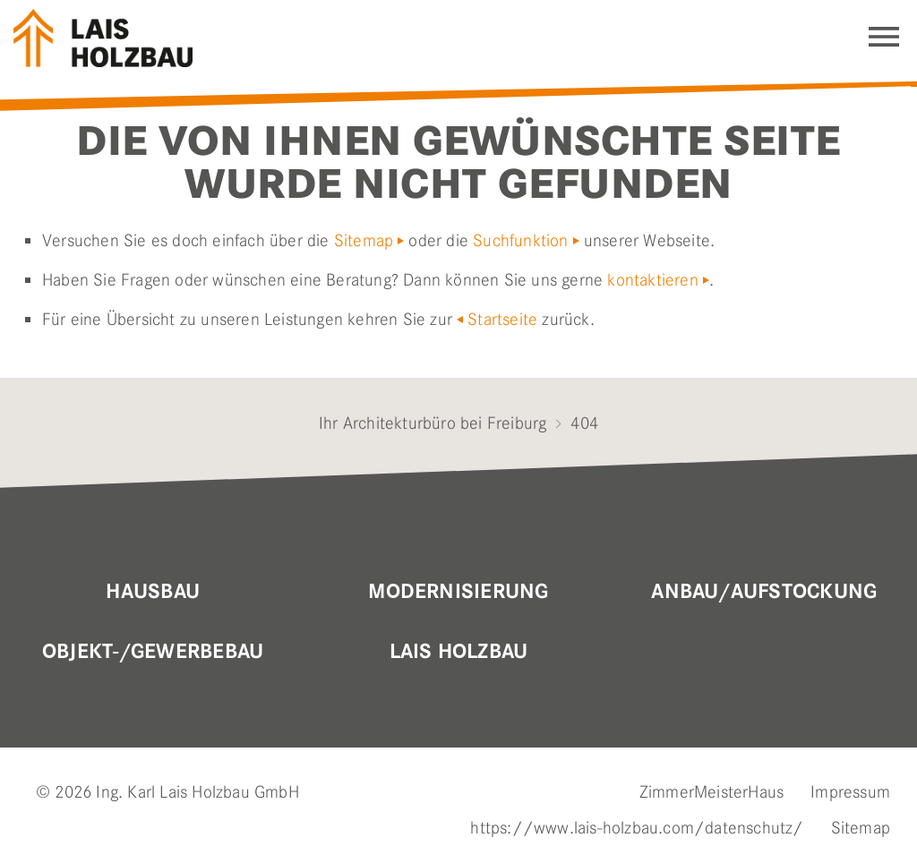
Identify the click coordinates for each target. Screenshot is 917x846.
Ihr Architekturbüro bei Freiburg (432, 423)
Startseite (502, 319)
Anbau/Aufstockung (764, 591)
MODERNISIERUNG (458, 591)
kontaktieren (652, 279)
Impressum (850, 792)
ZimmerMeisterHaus (711, 792)
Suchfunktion (520, 240)
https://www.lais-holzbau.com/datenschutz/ (636, 827)
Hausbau (153, 591)
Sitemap (363, 240)
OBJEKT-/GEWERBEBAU (152, 651)
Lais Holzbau (459, 651)
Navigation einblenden (884, 37)
